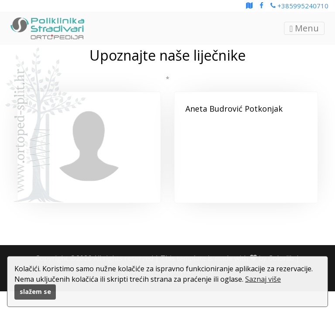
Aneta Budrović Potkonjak (234, 108)
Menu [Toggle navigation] (304, 28)
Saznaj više (263, 279)
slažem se (35, 291)
